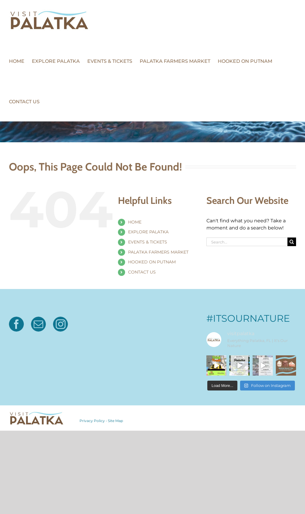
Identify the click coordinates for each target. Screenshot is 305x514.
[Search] (291, 242)
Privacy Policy (92, 420)
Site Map (115, 420)
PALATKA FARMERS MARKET (158, 252)
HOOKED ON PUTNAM (152, 262)
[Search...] (246, 242)
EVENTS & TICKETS (147, 242)
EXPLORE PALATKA (148, 232)
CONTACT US (142, 272)
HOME (134, 222)
